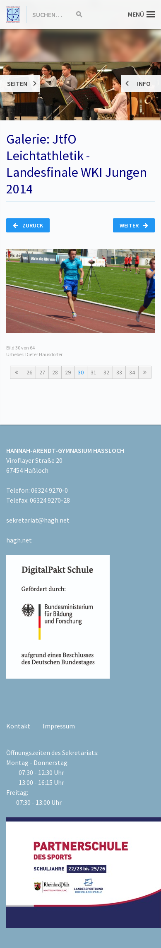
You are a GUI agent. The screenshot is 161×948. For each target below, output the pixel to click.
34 (132, 372)
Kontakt (18, 726)
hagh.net (19, 540)
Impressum (59, 726)
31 (93, 372)
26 (29, 372)
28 (55, 372)
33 (119, 372)
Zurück (28, 225)
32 (106, 372)
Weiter (134, 225)
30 (81, 372)
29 (68, 372)
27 (42, 372)
